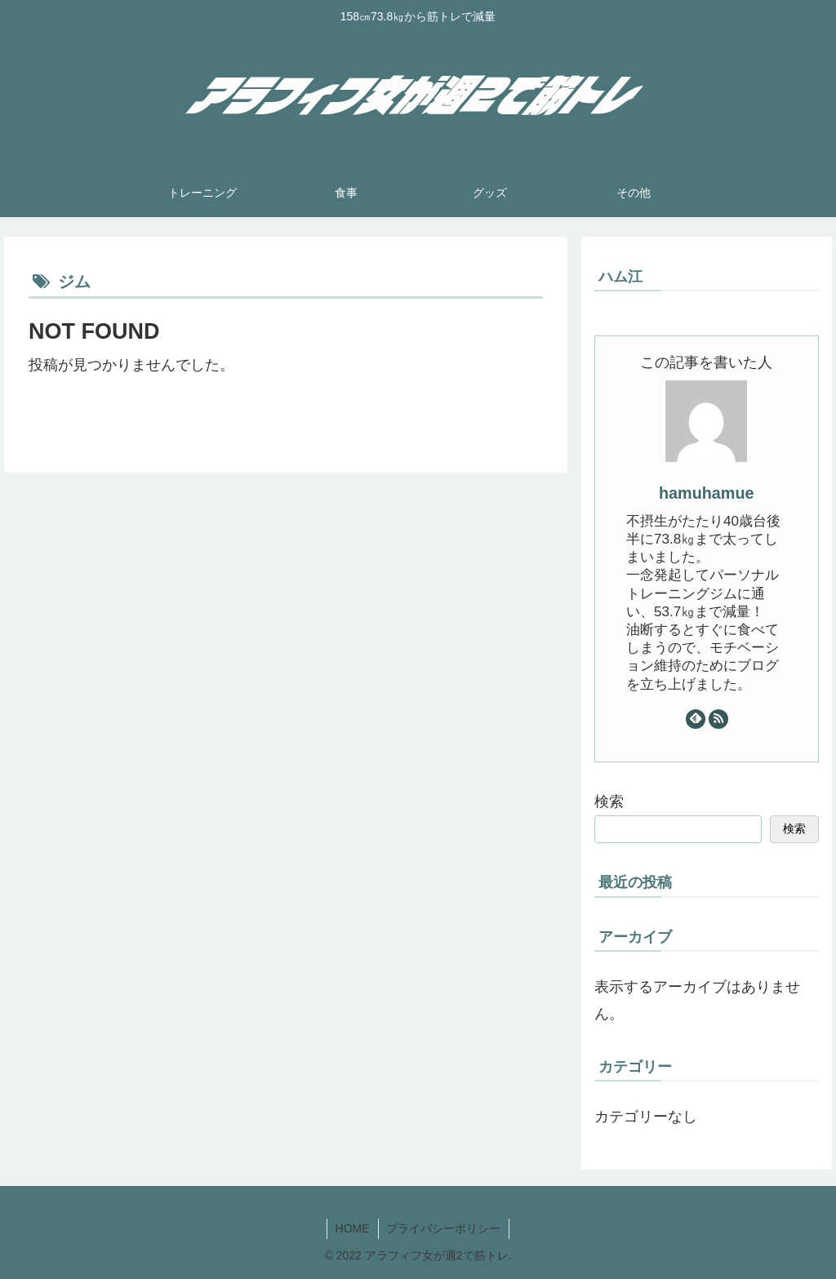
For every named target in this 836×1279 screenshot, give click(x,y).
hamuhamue (706, 493)
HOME (353, 1228)
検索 (609, 801)
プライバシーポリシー (444, 1228)
